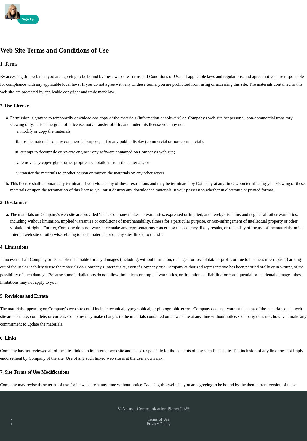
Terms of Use (159, 419)
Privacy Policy (159, 424)
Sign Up (28, 19)
